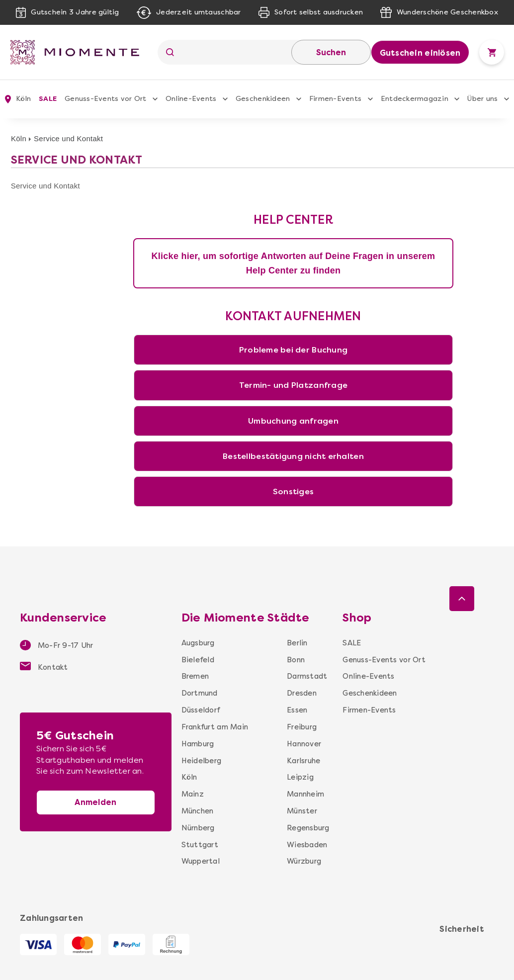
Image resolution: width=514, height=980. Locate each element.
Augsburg (198, 642)
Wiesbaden (307, 844)
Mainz (192, 794)
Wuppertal (200, 861)
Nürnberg (198, 827)
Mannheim (305, 794)
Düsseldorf (200, 710)
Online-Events (191, 98)
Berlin (297, 642)
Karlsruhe (303, 760)
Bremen (195, 676)
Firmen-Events (335, 98)
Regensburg (308, 827)
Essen (297, 710)
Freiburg (302, 726)
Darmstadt (307, 676)
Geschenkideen (263, 98)
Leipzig (300, 777)
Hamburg (197, 743)
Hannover (304, 743)
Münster (302, 810)
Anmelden (95, 802)
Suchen (331, 52)
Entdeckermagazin (414, 98)
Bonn (296, 659)
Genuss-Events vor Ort (105, 98)
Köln (18, 138)
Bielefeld (197, 659)
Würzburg (304, 861)
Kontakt (44, 667)
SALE (48, 98)
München (197, 810)
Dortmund (199, 693)
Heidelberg (201, 760)
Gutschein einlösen (420, 53)
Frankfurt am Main (214, 726)
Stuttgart (199, 844)
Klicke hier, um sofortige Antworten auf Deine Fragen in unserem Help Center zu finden (293, 263)
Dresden (302, 693)
